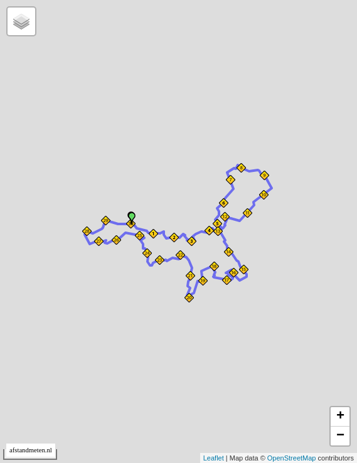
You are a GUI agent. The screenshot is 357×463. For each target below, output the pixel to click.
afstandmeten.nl (30, 450)
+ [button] (340, 416)
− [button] (340, 436)
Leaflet (213, 458)
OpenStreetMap (291, 458)
